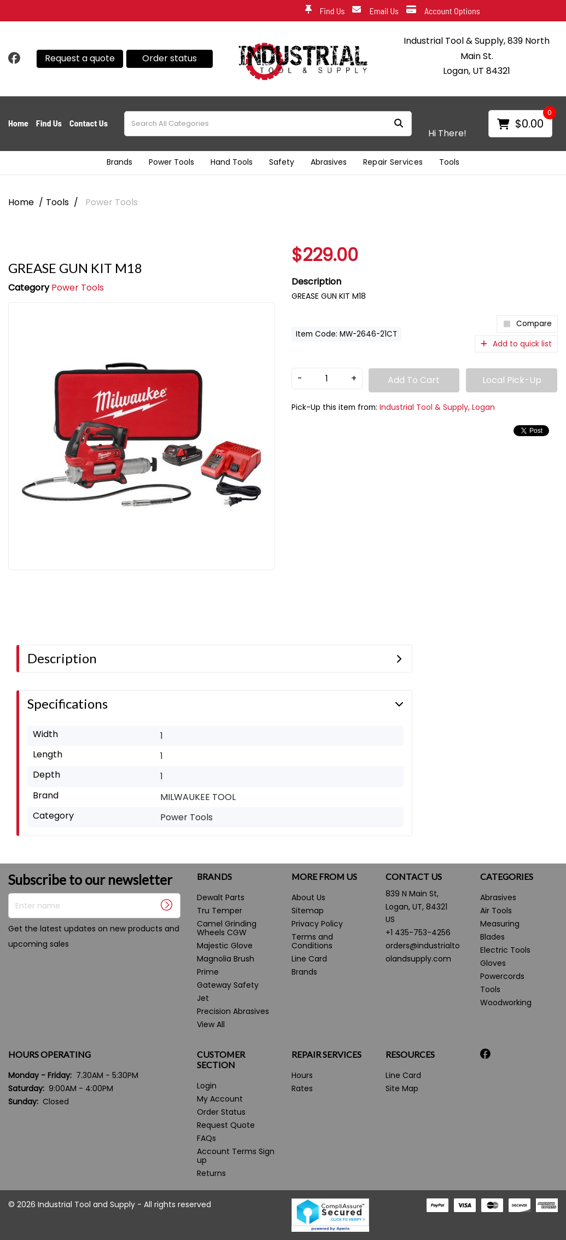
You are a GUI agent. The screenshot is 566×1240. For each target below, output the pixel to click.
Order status (169, 58)
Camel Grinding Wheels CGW (226, 928)
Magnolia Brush (225, 958)
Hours (302, 1075)
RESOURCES (410, 1054)
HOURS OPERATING (49, 1054)
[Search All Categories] (268, 123)
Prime (208, 971)
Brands (119, 162)
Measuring (500, 923)
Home (18, 123)
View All (211, 1024)
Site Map (402, 1088)
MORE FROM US (324, 877)
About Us (308, 897)
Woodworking (506, 1002)
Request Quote (226, 1125)
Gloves (493, 963)
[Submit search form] (398, 123)
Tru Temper (219, 910)
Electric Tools (505, 950)
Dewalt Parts (220, 897)
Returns (211, 1173)
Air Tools (496, 910)
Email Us (375, 11)
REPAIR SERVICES (326, 1054)
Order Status (221, 1111)
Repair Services (393, 162)
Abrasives (329, 162)
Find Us (325, 11)
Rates (302, 1088)
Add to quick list (516, 344)
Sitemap (307, 910)
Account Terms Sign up (236, 1156)
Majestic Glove (225, 945)
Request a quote (80, 58)
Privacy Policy (317, 923)
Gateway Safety (228, 985)
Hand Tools (232, 162)
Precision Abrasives (233, 1011)
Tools (449, 162)
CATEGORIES (506, 877)
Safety (281, 162)
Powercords (502, 976)
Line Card (309, 958)
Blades (492, 936)
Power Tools (171, 162)
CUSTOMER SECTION (221, 1060)
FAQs (206, 1138)
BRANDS (214, 877)
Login (207, 1085)
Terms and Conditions (312, 941)
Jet (203, 998)
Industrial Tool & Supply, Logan (437, 407)
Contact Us (88, 123)
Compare (527, 323)
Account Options (443, 11)
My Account (220, 1098)
